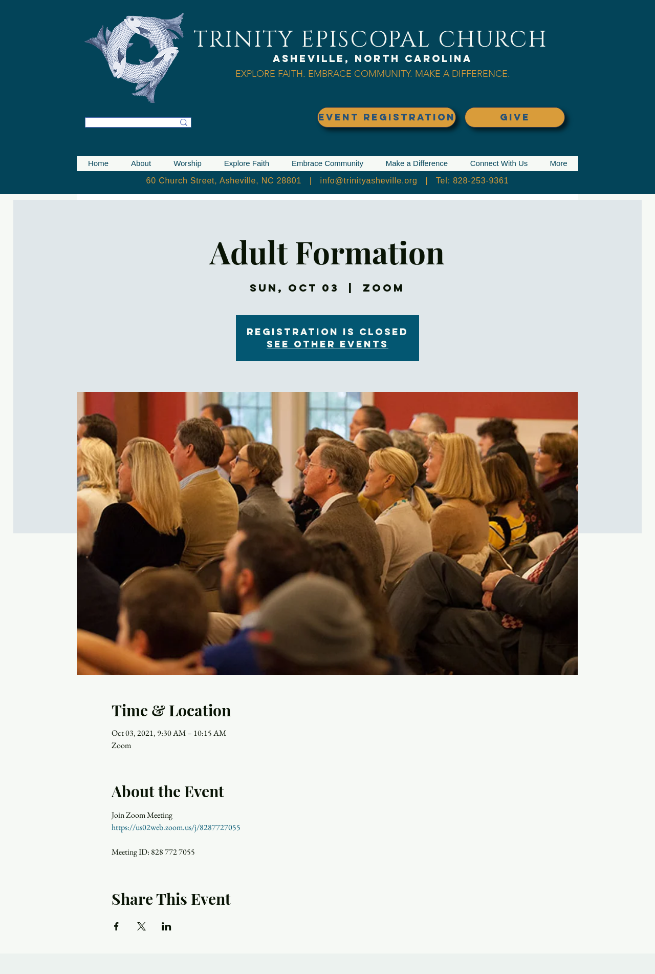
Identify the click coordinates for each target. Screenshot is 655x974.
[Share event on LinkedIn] (166, 926)
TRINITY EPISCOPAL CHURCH (370, 40)
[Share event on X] (141, 926)
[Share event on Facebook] (116, 926)
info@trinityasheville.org (369, 180)
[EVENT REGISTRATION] (386, 117)
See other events (327, 344)
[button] (141, 163)
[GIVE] (515, 117)
